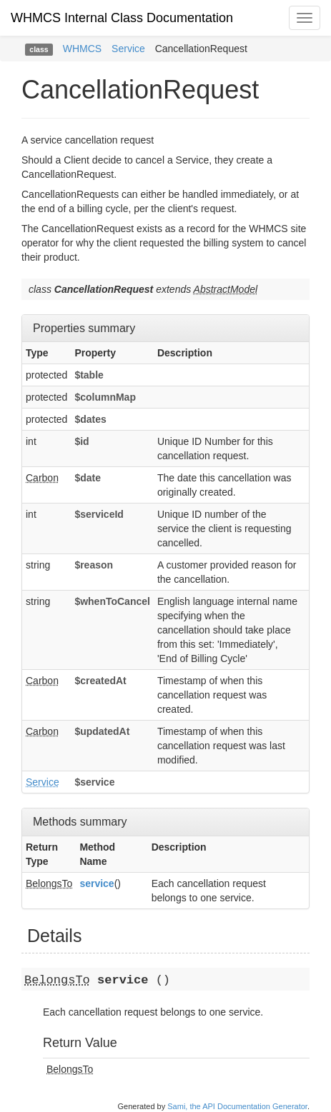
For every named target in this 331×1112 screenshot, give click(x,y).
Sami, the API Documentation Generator (237, 1106)
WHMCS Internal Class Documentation (122, 18)
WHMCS (82, 48)
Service (128, 48)
